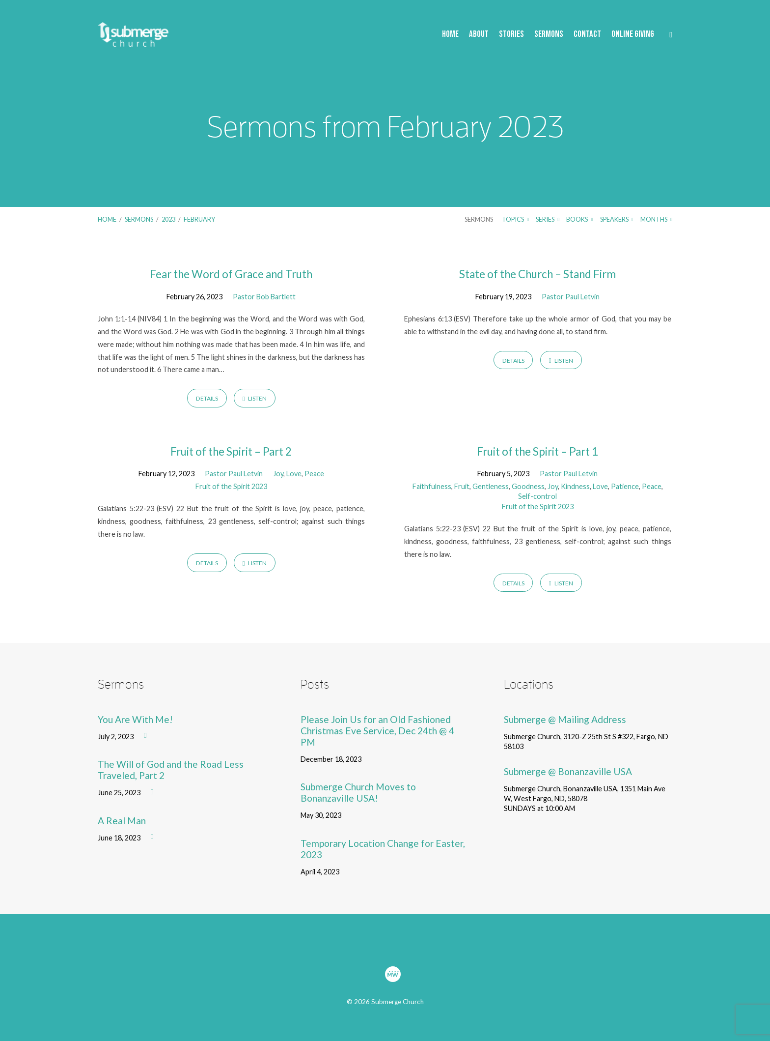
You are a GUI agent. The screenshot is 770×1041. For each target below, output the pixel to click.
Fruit (461, 486)
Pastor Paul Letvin (571, 296)
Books (579, 219)
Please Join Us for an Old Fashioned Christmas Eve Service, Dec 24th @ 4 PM (377, 731)
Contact (587, 34)
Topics (515, 219)
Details (207, 398)
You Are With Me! (135, 719)
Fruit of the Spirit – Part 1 (537, 451)
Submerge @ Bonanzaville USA (568, 771)
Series (547, 219)
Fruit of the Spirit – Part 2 (231, 451)
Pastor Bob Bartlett (264, 296)
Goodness (528, 486)
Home (450, 34)
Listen (255, 398)
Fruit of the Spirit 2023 (231, 486)
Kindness (575, 486)
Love (294, 473)
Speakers (616, 219)
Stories (511, 34)
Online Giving (632, 34)
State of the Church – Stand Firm (537, 274)
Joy (278, 473)
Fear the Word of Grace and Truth (231, 274)
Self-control (537, 496)
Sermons (548, 34)
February (199, 219)
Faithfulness (431, 486)
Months (656, 219)
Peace (314, 473)
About (479, 34)
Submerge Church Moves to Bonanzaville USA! (358, 792)
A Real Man (122, 820)
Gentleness (490, 486)
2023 (168, 219)
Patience (625, 486)
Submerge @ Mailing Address (565, 719)
